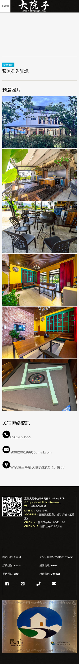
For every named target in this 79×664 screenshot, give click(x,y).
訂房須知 (11, 565)
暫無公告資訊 (15, 71)
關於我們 (12, 557)
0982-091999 (38, 506)
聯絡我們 (50, 573)
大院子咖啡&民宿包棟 (56, 557)
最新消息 (48, 565)
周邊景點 (11, 573)
